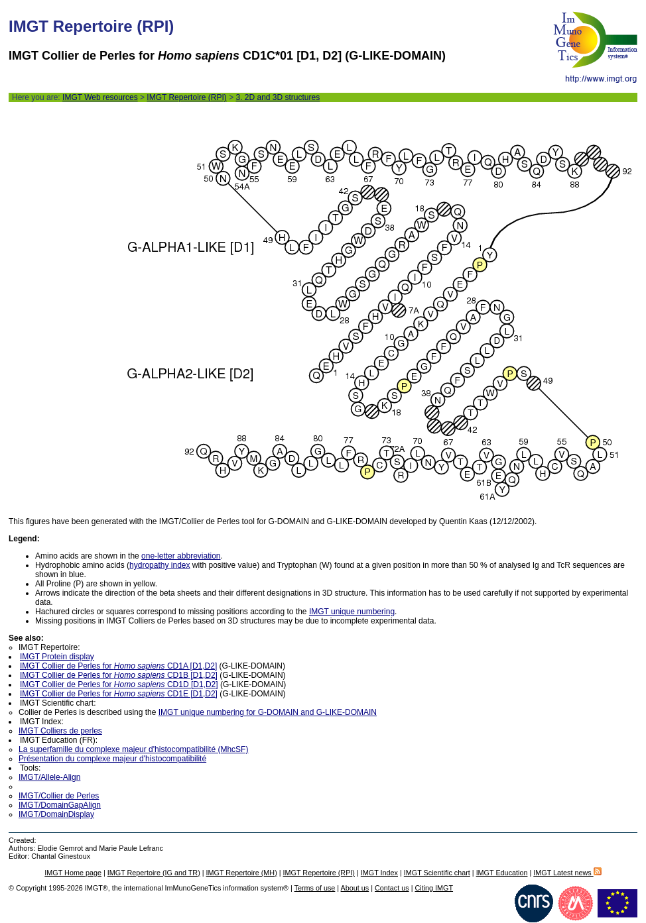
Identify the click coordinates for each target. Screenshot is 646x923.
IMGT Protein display (57, 656)
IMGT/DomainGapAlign (60, 805)
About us (355, 888)
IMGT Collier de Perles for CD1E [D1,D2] (119, 693)
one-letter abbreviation (180, 556)
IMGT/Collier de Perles (59, 795)
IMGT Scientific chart (437, 873)
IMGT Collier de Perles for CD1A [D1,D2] (118, 666)
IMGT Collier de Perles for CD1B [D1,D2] (119, 675)
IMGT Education (502, 873)
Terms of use (315, 888)
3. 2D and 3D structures (277, 97)
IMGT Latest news (567, 873)
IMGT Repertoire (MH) (241, 873)
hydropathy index (159, 565)
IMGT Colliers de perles (60, 730)
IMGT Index (379, 873)
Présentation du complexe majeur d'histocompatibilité (112, 758)
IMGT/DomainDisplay (56, 814)
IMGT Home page (72, 873)
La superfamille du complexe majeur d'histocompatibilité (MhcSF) (133, 749)
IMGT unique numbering (352, 611)
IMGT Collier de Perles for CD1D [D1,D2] (119, 684)
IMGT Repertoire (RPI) (186, 97)
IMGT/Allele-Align (49, 777)
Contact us (392, 888)
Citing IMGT (434, 888)
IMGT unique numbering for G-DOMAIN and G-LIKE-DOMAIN (268, 712)
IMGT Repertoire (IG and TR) (153, 873)
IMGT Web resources (100, 97)
